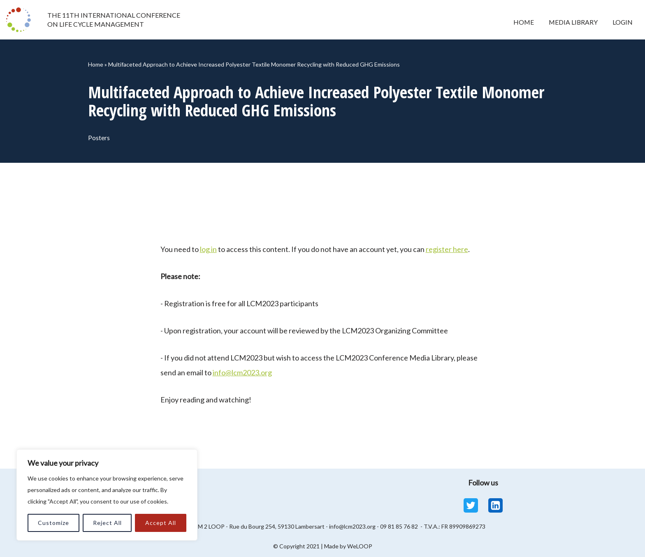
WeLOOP (359, 546)
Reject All (107, 522)
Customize (53, 522)
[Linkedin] (495, 505)
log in (208, 249)
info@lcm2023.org (242, 372)
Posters (99, 137)
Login (622, 22)
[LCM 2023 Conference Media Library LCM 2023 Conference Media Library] (20, 19)
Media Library (571, 22)
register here (447, 249)
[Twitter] (471, 505)
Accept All (160, 522)
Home (520, 22)
